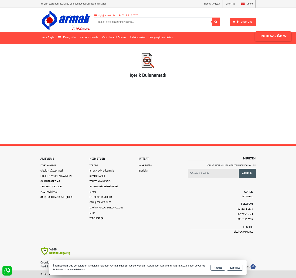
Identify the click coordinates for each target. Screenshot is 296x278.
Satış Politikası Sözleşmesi (56, 197)
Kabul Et (235, 268)
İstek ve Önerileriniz (101, 170)
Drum (92, 192)
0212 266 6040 (245, 214)
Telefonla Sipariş (99, 181)
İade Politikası (48, 192)
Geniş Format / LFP (100, 202)
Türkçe (247, 4)
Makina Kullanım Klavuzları (106, 207)
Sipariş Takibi (97, 176)
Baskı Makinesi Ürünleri (103, 186)
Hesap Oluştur (212, 3)
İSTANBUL (247, 196)
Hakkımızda (145, 165)
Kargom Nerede (89, 37)
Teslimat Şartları (51, 186)
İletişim (143, 170)
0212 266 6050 (245, 219)
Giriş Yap (230, 3)
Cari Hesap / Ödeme (273, 36)
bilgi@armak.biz (243, 232)
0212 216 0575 (245, 209)
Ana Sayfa (48, 37)
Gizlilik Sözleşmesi (51, 170)
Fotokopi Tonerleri (100, 197)
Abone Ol (247, 173)
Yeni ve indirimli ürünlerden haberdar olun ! (231, 165)
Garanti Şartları (50, 181)
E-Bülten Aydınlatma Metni (56, 176)
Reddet (218, 268)
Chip (92, 213)
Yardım (93, 165)
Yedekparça (96, 218)
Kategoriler (67, 37)
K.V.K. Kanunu (48, 165)
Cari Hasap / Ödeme (114, 37)
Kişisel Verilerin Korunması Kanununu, (150, 265)
